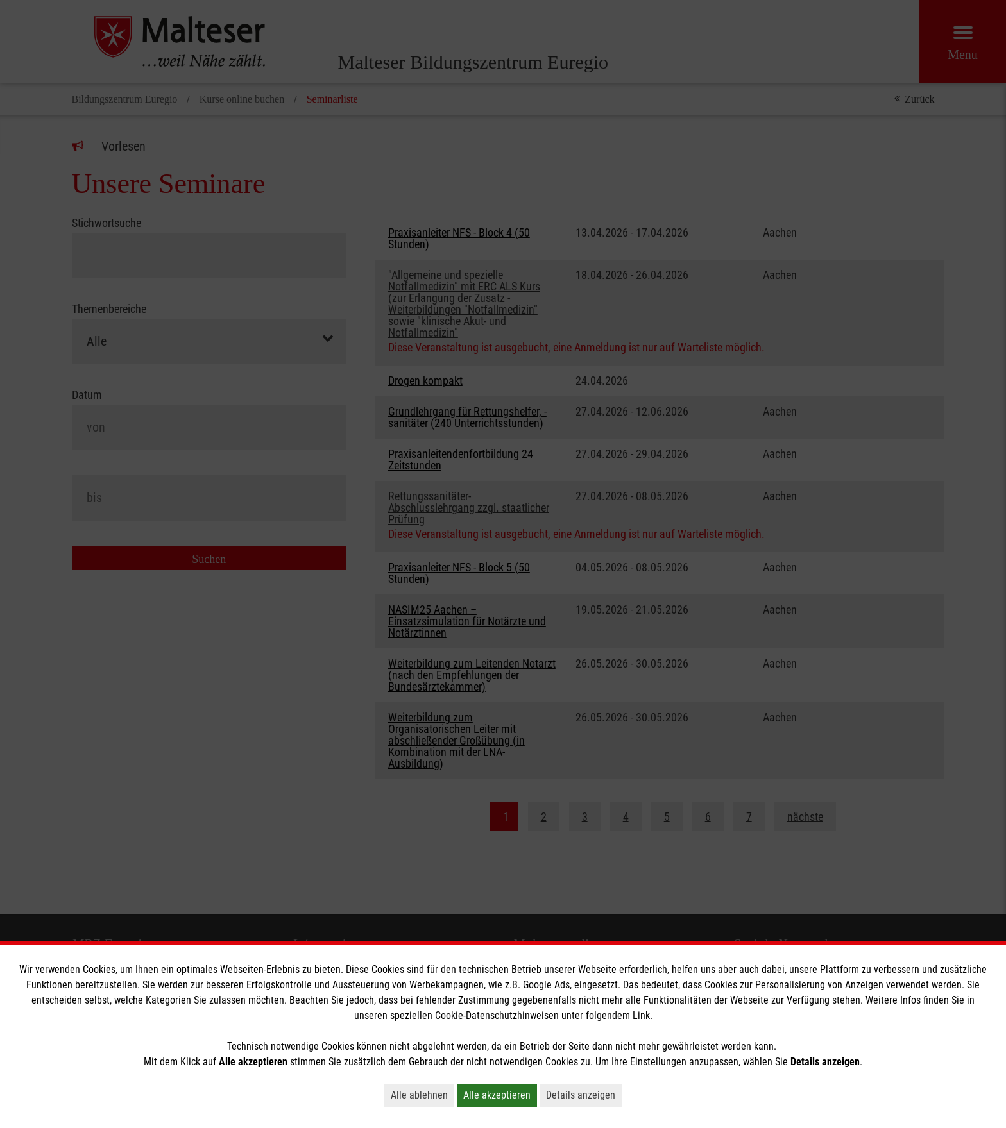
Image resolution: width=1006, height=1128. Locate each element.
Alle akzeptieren (497, 1095)
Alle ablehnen (419, 1095)
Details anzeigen (580, 1095)
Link (641, 1015)
